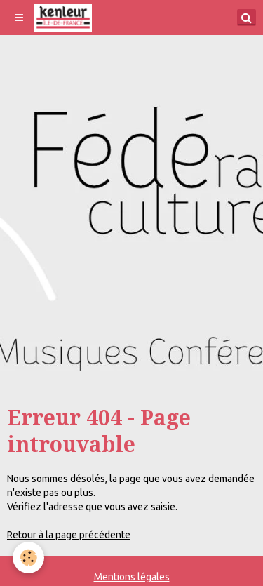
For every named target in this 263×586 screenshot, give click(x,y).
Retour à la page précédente (68, 534)
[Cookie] (28, 557)
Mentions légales (132, 576)
